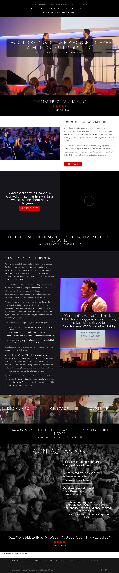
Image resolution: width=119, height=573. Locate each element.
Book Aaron (51, 560)
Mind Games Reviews (16, 563)
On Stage (31, 563)
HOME (13, 560)
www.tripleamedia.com (77, 476)
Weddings (72, 560)
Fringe (31, 560)
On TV (44, 560)
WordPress (48, 570)
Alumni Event (43, 52)
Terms (58, 563)
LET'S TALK (73, 164)
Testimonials (89, 560)
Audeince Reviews (80, 560)
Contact (64, 563)
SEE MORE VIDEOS (29, 208)
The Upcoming (59, 109)
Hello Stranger (38, 560)
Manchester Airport (74, 514)
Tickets (18, 560)
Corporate (25, 560)
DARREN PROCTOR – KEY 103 (51, 437)
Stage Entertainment (39, 563)
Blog (54, 563)
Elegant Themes (28, 570)
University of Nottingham (67, 52)
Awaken (25, 563)
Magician (49, 563)
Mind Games (97, 560)
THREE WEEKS (59, 545)
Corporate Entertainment (61, 560)
